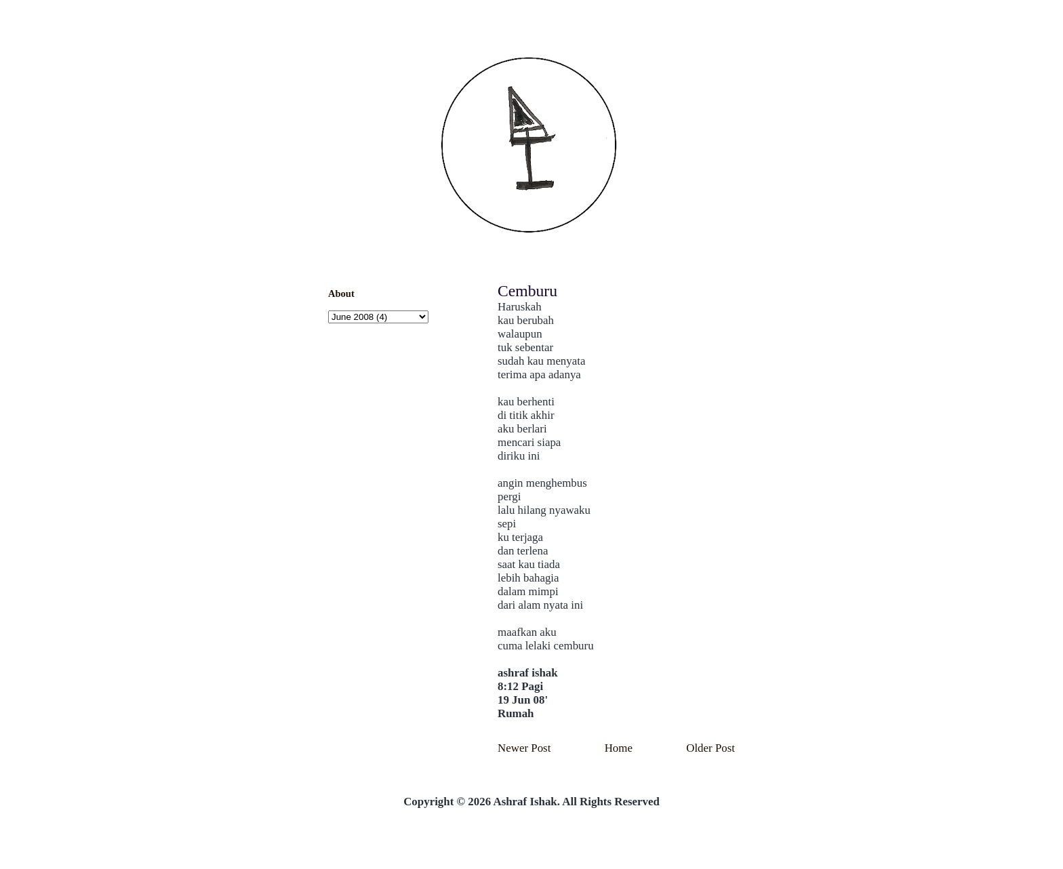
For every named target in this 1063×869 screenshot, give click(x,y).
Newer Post (524, 748)
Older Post (710, 748)
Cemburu (527, 291)
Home (619, 748)
